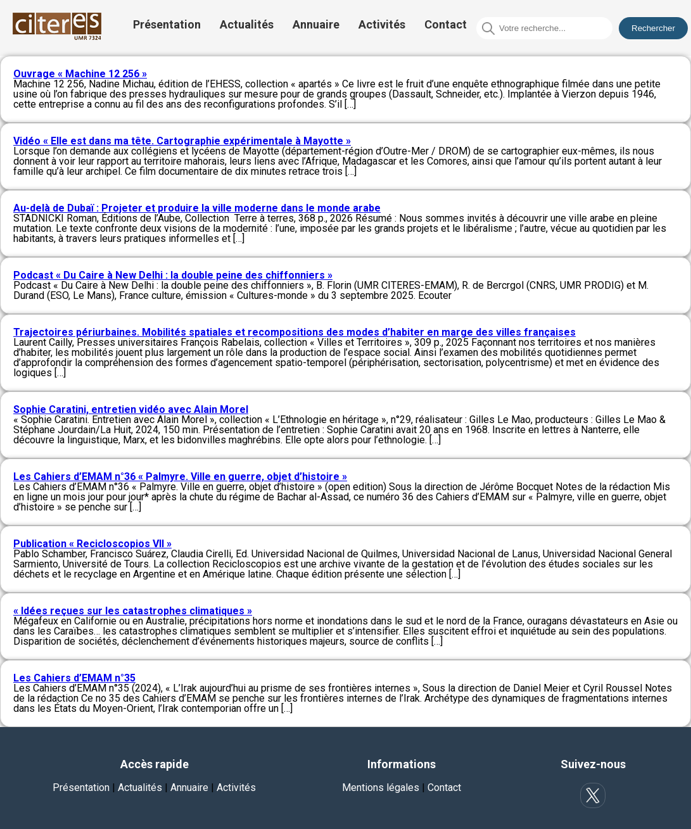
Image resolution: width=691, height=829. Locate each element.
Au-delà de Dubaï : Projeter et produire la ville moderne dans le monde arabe (197, 208)
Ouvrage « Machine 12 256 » (80, 74)
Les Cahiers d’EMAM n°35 (74, 678)
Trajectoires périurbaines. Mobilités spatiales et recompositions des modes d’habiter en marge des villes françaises (294, 332)
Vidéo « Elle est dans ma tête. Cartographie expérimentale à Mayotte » (182, 141)
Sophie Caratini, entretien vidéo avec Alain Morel (130, 409)
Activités (381, 24)
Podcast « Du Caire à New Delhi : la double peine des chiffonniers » (173, 275)
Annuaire (316, 24)
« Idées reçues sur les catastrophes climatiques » (132, 611)
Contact (445, 24)
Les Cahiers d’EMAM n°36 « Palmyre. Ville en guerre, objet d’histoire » (180, 477)
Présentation (167, 24)
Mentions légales (380, 788)
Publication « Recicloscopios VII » (92, 544)
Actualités (247, 24)
